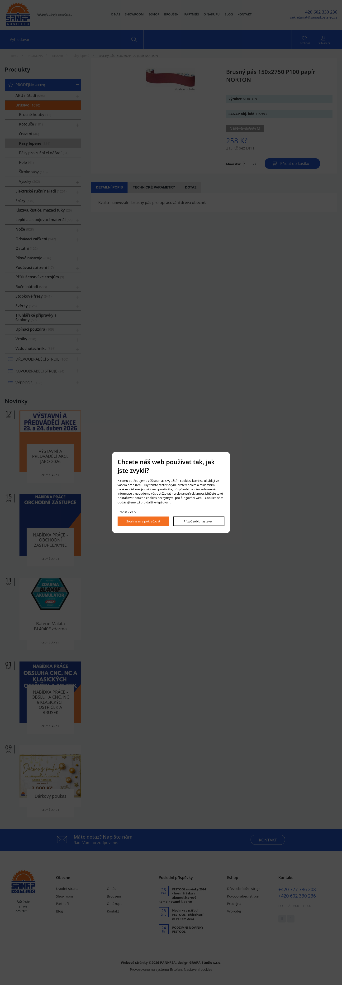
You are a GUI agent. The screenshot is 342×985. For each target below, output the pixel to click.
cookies (185, 480)
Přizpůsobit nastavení (199, 521)
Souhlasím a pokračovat (143, 521)
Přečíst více (125, 512)
